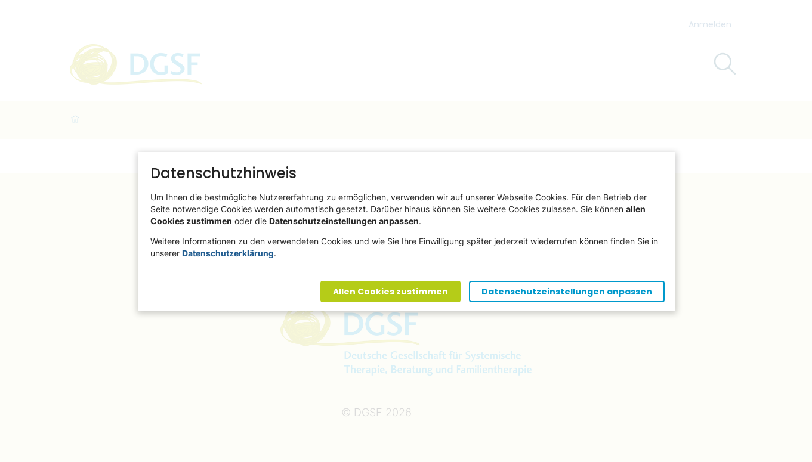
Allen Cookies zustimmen (389, 291)
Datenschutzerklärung (228, 252)
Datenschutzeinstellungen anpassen (566, 291)
